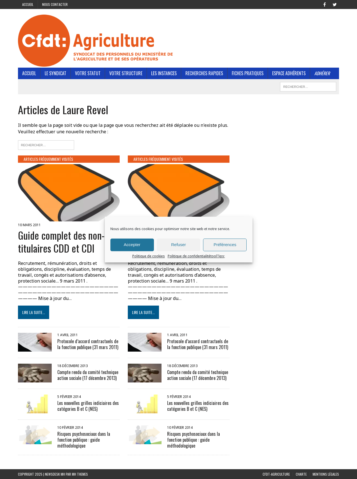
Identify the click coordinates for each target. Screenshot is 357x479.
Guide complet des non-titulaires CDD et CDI (61, 242)
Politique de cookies (148, 256)
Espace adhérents (289, 73)
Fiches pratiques (247, 73)
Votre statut (88, 73)
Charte (301, 474)
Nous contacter (55, 4)
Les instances (164, 73)
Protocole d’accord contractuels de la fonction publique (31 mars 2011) (87, 344)
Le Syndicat (55, 73)
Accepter (132, 244)
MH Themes (80, 474)
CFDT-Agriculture (276, 474)
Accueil (27, 4)
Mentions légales (326, 474)
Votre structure (125, 73)
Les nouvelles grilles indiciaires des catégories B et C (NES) (88, 406)
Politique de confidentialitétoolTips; (196, 256)
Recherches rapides (204, 73)
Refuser (178, 244)
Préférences (224, 244)
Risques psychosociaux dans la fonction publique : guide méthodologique (83, 439)
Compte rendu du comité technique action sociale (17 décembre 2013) (87, 375)
